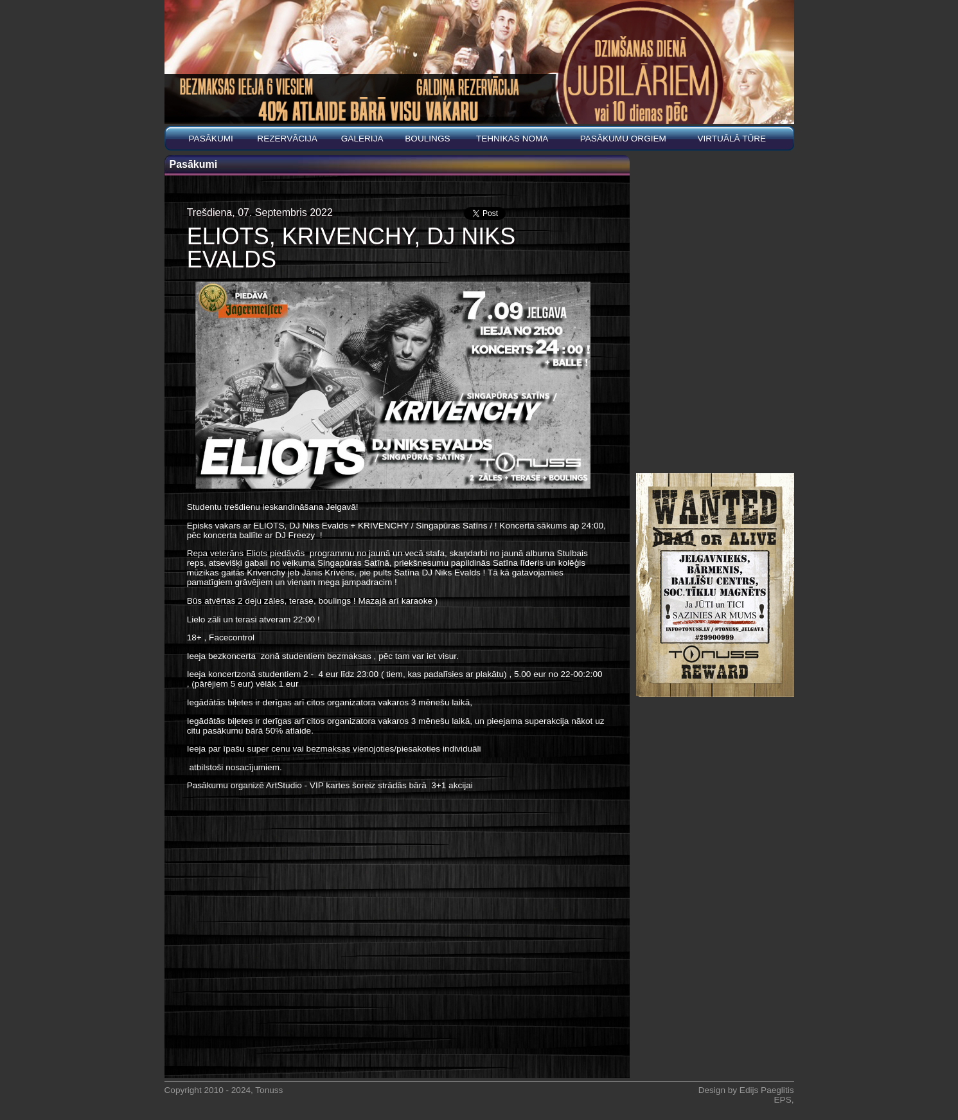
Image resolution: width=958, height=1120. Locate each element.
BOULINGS (427, 138)
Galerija (362, 138)
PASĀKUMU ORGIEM (623, 138)
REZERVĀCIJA (287, 138)
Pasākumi (211, 138)
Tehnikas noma (512, 138)
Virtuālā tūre (731, 138)
